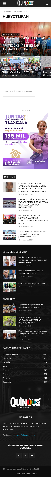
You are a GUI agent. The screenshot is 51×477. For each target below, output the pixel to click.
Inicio (5, 11)
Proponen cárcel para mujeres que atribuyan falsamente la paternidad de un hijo (33, 333)
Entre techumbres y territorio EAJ (32, 284)
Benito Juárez (8, 66)
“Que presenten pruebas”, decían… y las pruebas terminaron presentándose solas (32, 234)
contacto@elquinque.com (24, 435)
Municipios (12, 11)
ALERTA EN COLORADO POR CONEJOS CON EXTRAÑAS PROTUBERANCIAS (30, 320)
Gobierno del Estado (11, 34)
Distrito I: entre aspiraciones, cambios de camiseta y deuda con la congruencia (32, 259)
